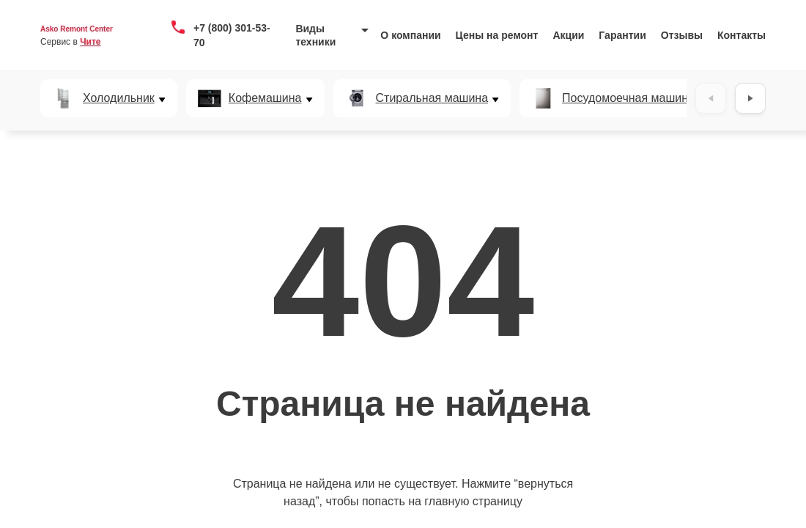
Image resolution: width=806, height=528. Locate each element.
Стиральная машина (432, 98)
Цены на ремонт (497, 35)
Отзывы (682, 35)
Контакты (741, 35)
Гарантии (622, 35)
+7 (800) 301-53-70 (231, 35)
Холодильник (119, 98)
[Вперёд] (750, 98)
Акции (568, 35)
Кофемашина (265, 98)
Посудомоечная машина (628, 98)
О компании (410, 35)
